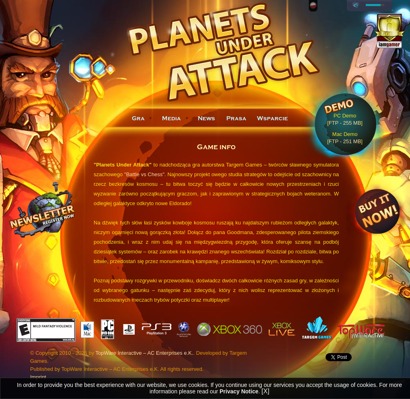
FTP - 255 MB (345, 123)
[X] (266, 391)
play (356, 6)
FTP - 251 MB (345, 141)
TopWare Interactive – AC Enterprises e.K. (144, 353)
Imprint (38, 377)
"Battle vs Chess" (144, 174)
